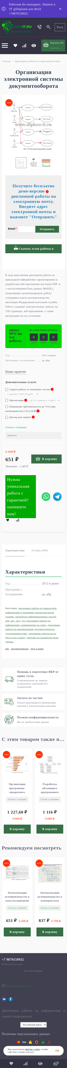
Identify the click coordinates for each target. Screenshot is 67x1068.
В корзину (46, 458)
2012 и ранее (37, 649)
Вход (60, 27)
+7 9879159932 (13, 959)
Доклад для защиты (20, 417)
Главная (6, 61)
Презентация (16, 400)
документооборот (20, 649)
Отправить (47, 229)
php (7, 649)
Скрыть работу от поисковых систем (29, 389)
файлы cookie (32, 1049)
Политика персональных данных (26, 1034)
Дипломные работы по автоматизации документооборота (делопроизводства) (32, 629)
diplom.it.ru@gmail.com (18, 985)
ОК (57, 1050)
